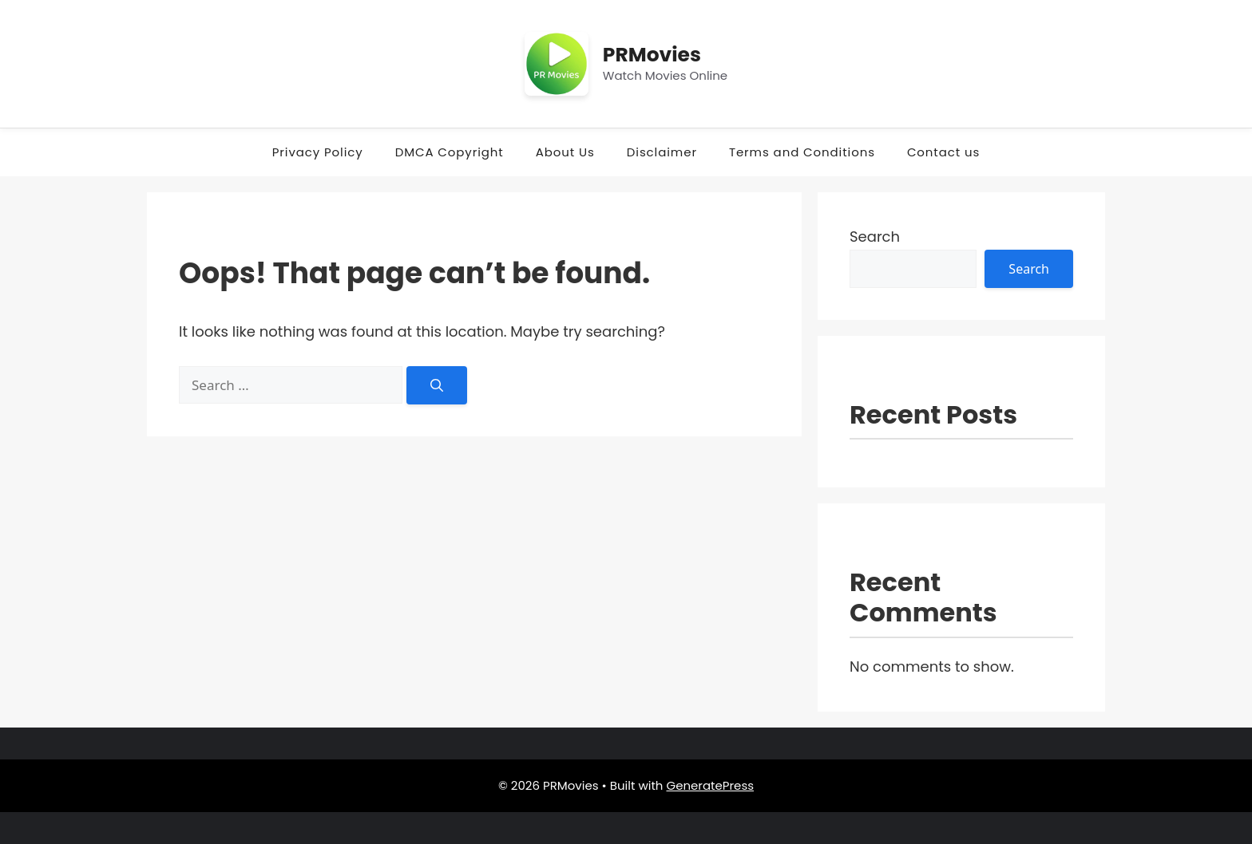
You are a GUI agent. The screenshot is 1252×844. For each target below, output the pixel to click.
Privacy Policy (317, 152)
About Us (565, 152)
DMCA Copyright (449, 152)
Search (875, 236)
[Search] (436, 385)
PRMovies (652, 55)
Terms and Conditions (802, 152)
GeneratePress (710, 785)
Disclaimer (662, 152)
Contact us (943, 152)
